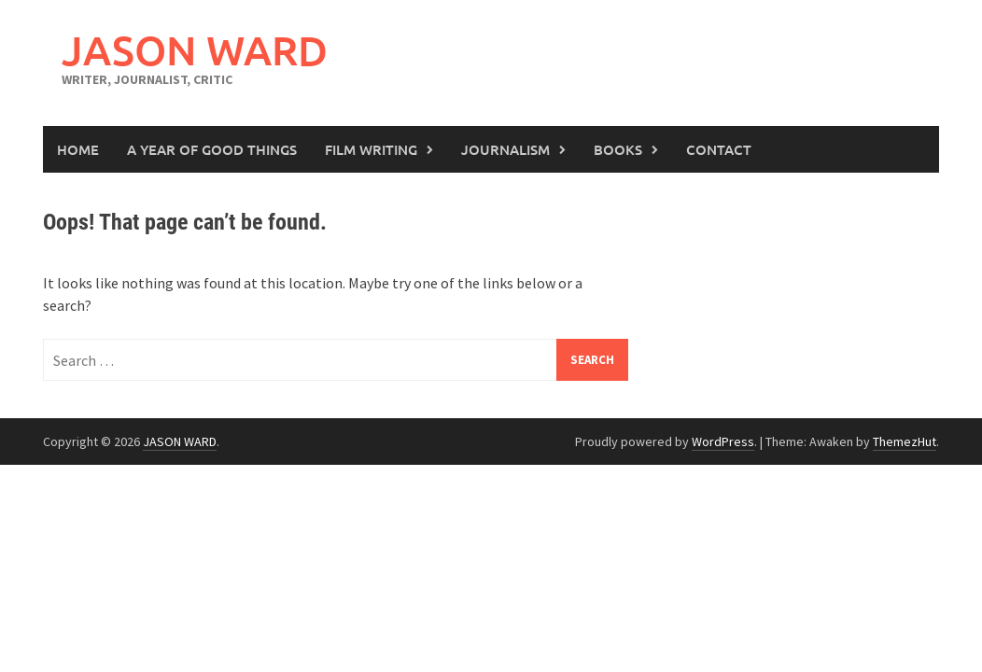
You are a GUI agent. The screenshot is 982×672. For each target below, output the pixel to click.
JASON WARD (195, 50)
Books (618, 149)
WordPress (723, 441)
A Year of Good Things (212, 149)
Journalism (505, 149)
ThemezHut (904, 441)
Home (78, 149)
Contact (718, 149)
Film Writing (371, 149)
